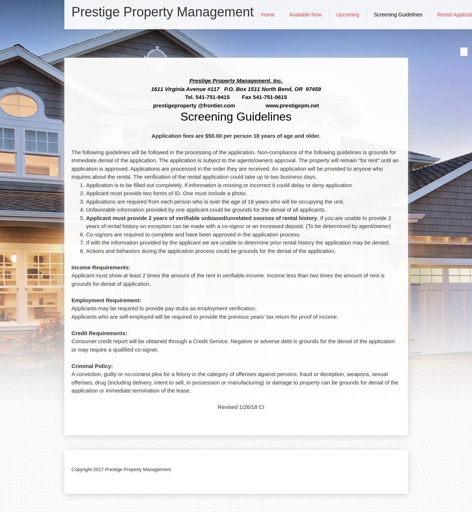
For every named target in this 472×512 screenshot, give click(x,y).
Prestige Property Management (163, 12)
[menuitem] (268, 14)
